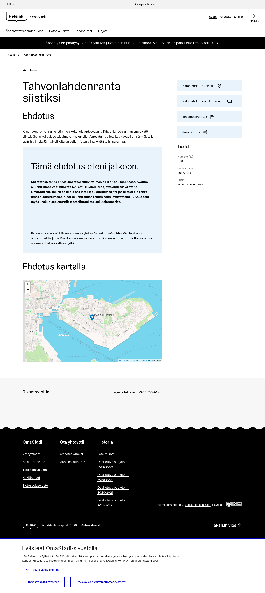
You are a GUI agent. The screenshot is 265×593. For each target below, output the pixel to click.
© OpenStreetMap (140, 360)
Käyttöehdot (31, 477)
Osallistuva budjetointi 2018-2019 (113, 502)
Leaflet (124, 360)
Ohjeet (102, 31)
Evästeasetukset (89, 525)
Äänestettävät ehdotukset (24, 31)
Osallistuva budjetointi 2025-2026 (113, 464)
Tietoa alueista (59, 31)
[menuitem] (150, 391)
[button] (92, 317)
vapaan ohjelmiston (199, 505)
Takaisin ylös (227, 525)
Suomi (213, 17)
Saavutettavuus (34, 462)
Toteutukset (105, 454)
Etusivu (11, 55)
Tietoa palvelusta (35, 469)
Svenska (225, 17)
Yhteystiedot (31, 454)
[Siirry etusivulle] (27, 17)
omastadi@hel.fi (71, 454)
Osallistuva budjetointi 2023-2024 (113, 477)
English (239, 17)
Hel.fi (10, 4)
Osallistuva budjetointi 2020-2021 (113, 490)
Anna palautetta (145, 4)
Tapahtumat (83, 31)
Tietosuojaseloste (35, 485)
